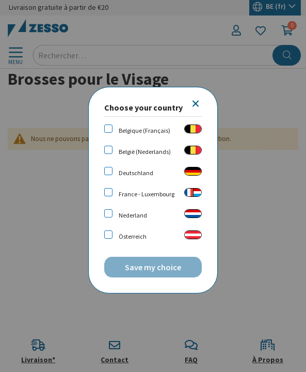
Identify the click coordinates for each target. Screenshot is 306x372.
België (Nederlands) (145, 152)
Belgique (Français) (144, 130)
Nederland (133, 215)
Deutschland (136, 173)
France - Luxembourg (146, 194)
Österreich (133, 236)
